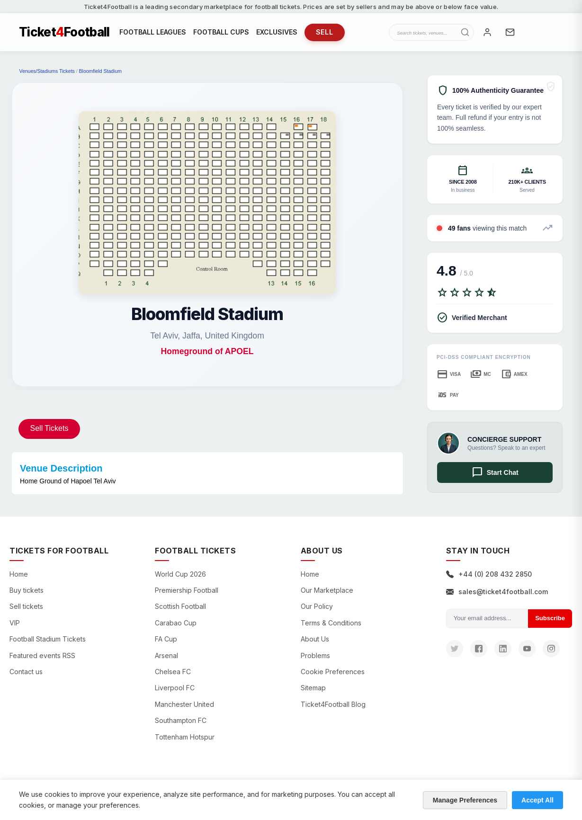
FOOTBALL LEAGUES (152, 32)
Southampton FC (180, 720)
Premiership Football (186, 590)
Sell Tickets (49, 428)
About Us (315, 639)
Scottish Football (180, 606)
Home (18, 574)
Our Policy (317, 606)
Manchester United (184, 704)
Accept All (537, 800)
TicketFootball (64, 32)
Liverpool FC (175, 688)
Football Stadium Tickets (47, 639)
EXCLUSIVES (276, 32)
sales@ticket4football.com (497, 592)
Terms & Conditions (331, 623)
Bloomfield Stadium (100, 71)
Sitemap (313, 688)
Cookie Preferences (333, 672)
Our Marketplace (327, 590)
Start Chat (495, 472)
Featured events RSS (42, 655)
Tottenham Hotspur (185, 737)
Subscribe (550, 618)
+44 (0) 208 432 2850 (489, 574)
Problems (315, 655)
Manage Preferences (465, 800)
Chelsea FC (173, 672)
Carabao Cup (176, 623)
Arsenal (166, 655)
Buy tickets (26, 590)
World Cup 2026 (180, 574)
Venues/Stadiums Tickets (47, 71)
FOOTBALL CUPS (221, 32)
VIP (14, 623)
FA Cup (166, 639)
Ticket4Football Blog (333, 704)
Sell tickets (26, 606)
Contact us (26, 672)
